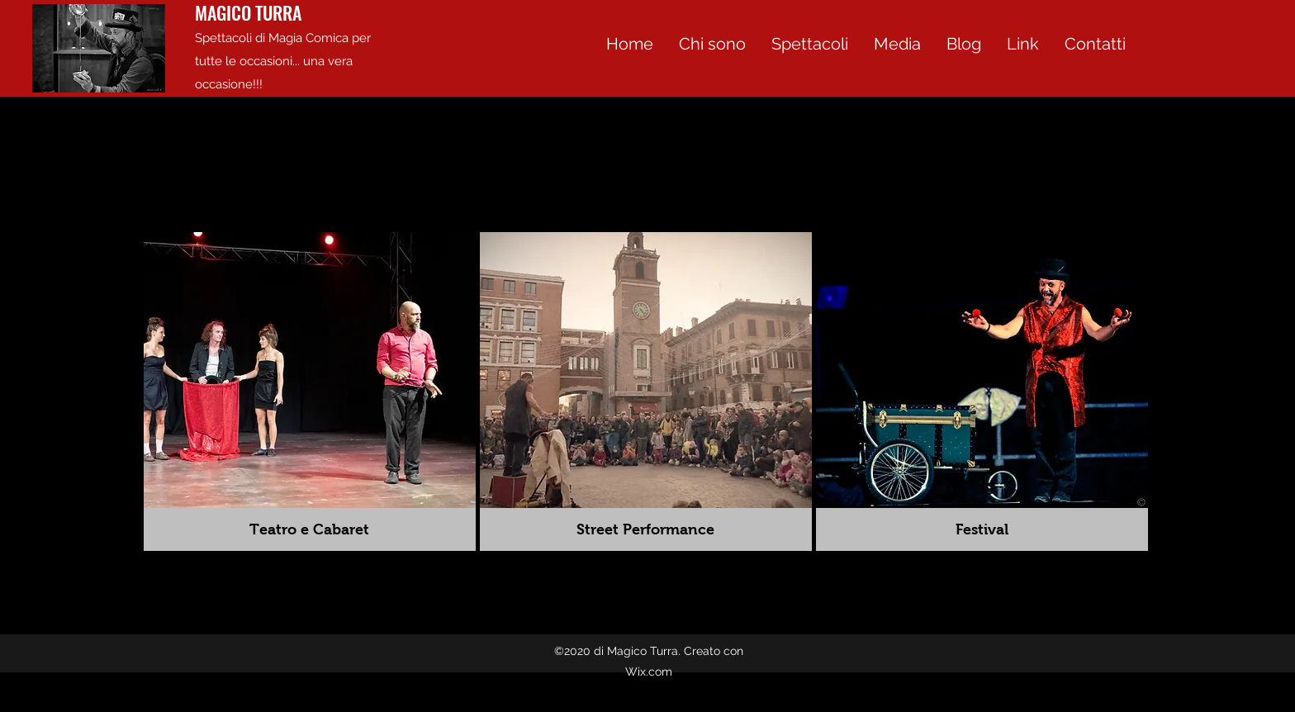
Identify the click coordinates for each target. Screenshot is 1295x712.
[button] (897, 43)
